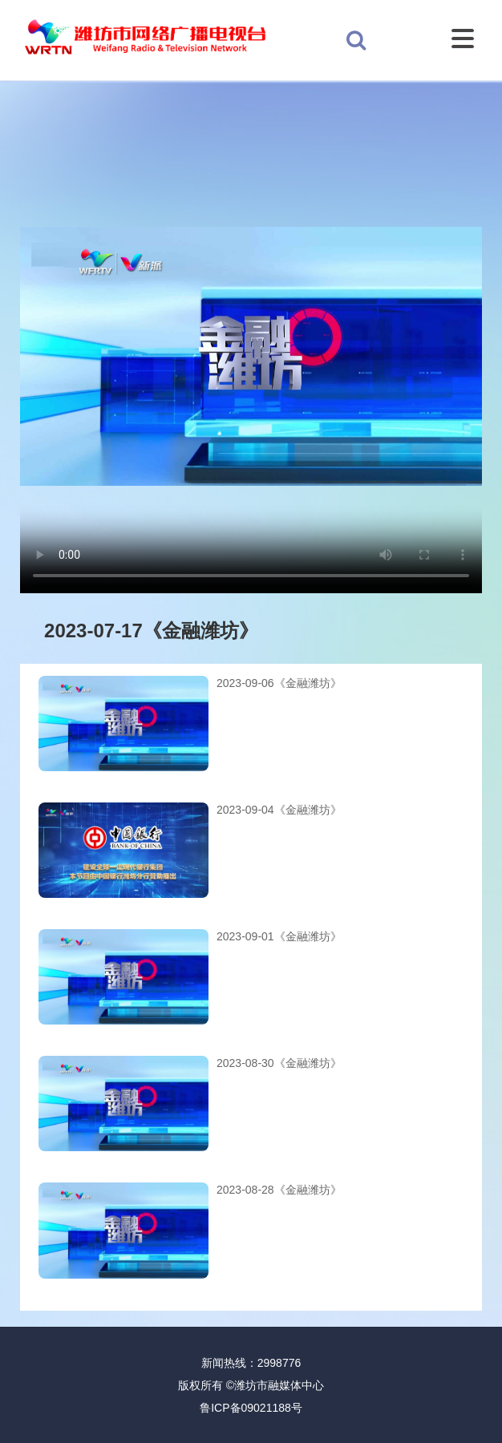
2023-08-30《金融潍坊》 (279, 1063)
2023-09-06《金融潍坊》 (279, 683)
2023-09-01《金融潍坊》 (279, 936)
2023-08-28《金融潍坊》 (279, 1189)
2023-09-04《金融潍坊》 (279, 809)
